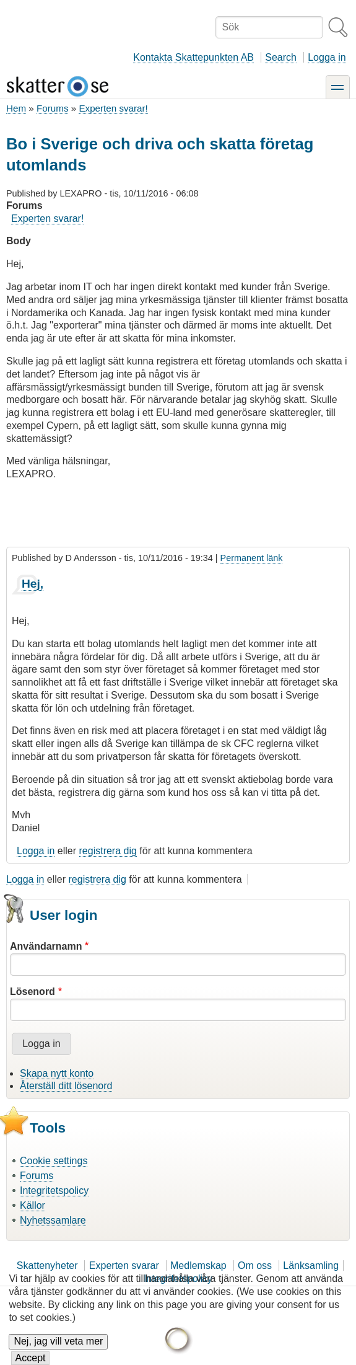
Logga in (326, 57)
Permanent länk (251, 558)
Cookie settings (53, 1160)
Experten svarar (124, 1265)
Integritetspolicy (54, 1190)
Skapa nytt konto (56, 1073)
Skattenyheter (47, 1265)
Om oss (255, 1265)
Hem (16, 108)
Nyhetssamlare (53, 1220)
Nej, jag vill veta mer (58, 1350)
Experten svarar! (113, 108)
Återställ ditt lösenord (66, 1085)
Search (281, 57)
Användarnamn (46, 946)
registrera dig (108, 851)
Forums (52, 108)
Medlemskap (198, 1265)
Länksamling (311, 1265)
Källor (32, 1205)
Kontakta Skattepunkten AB (193, 57)
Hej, (32, 583)
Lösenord (32, 991)
